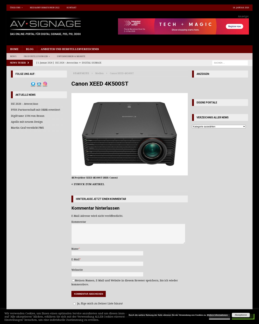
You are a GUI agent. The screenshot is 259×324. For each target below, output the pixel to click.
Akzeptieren (241, 315)
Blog (29, 49)
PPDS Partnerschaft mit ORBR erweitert (35, 109)
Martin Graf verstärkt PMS (27, 127)
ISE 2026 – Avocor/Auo (24, 103)
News (13, 56)
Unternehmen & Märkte (71, 56)
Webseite (77, 269)
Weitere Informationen (217, 315)
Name (75, 248)
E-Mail (75, 259)
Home (14, 49)
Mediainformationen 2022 (44, 7)
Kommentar (78, 221)
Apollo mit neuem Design (27, 121)
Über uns (15, 7)
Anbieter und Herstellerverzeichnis (70, 49)
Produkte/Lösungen (36, 56)
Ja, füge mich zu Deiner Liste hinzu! (97, 303)
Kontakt (71, 7)
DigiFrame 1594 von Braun (27, 115)
